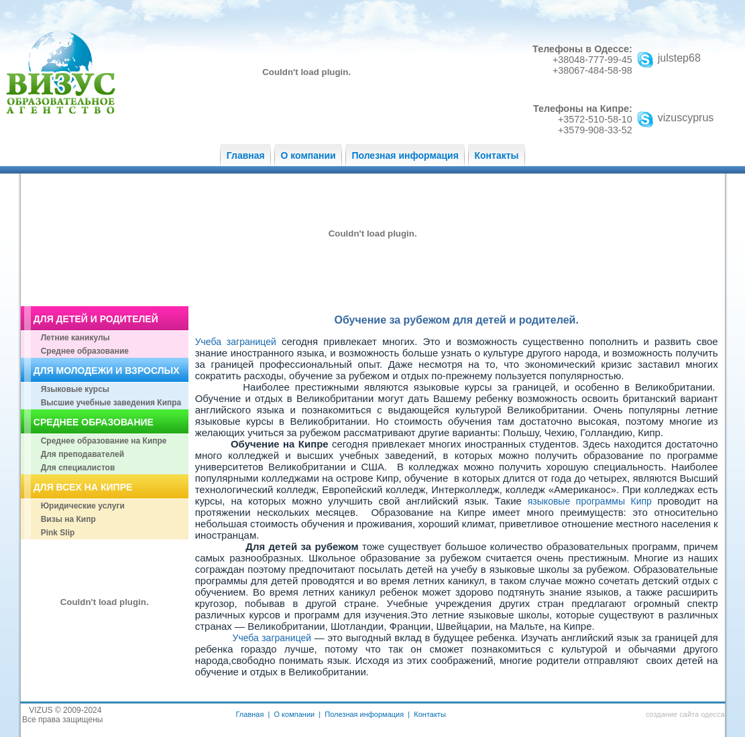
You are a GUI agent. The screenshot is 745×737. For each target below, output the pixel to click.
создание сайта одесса (685, 714)
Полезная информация (404, 155)
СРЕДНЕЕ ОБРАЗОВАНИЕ (94, 422)
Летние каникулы (75, 337)
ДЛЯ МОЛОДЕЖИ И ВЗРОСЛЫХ (107, 370)
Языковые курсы (75, 389)
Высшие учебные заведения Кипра (111, 402)
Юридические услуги (83, 506)
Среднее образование (85, 351)
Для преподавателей (82, 454)
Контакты (497, 155)
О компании (307, 155)
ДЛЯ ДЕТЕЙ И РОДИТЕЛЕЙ (96, 319)
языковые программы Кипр (593, 501)
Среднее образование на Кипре (104, 441)
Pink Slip (58, 532)
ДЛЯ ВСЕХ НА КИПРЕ (83, 487)
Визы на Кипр (68, 519)
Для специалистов (78, 467)
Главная (246, 155)
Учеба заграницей (235, 341)
